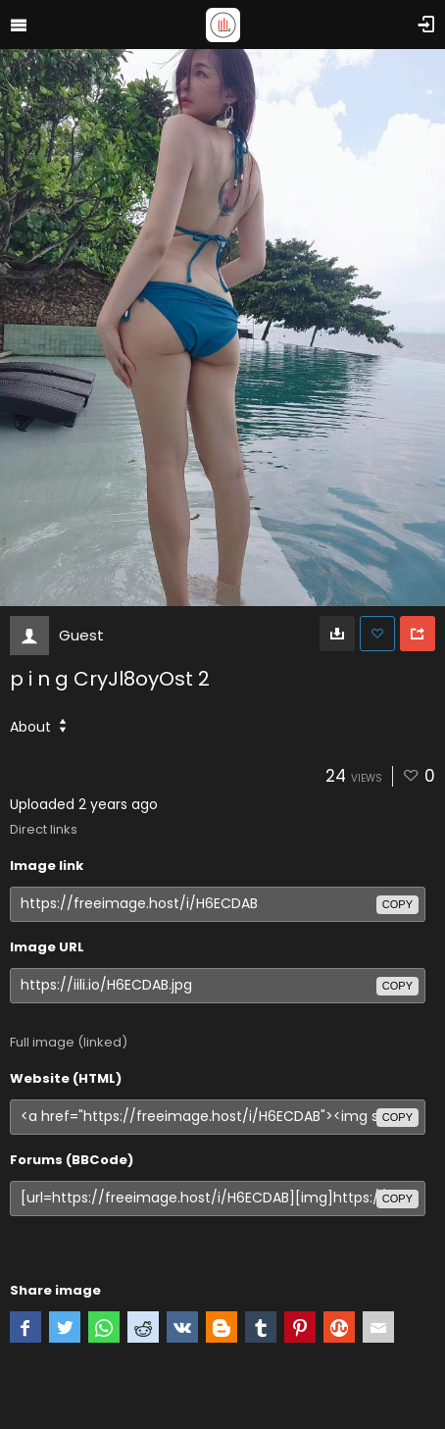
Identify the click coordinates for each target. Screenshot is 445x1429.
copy (397, 904)
